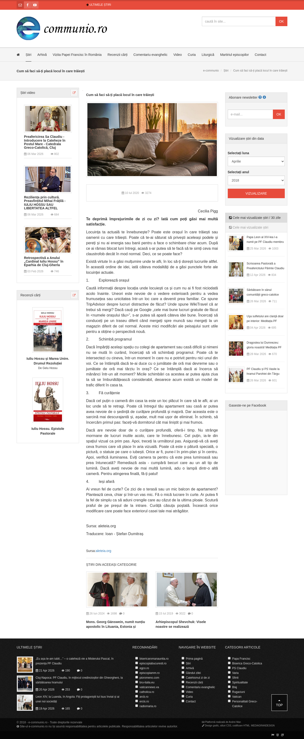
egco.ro (144, 668)
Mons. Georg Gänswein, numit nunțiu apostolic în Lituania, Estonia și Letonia (115, 626)
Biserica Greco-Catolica (247, 663)
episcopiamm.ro (150, 673)
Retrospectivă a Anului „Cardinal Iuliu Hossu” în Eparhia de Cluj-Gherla (43, 261)
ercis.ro (144, 701)
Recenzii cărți (118, 55)
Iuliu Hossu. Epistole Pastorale (47, 431)
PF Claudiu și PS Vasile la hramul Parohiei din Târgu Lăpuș (263, 373)
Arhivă (42, 55)
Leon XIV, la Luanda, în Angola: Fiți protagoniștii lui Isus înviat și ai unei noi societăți (77, 699)
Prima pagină (194, 658)
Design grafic (212, 725)
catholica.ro (147, 692)
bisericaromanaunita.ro (154, 658)
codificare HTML (241, 725)
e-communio (211, 70)
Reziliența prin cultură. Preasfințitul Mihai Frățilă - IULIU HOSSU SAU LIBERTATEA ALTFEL (45, 203)
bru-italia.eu (147, 682)
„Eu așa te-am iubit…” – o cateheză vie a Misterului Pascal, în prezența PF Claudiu (75, 661)
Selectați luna (238, 153)
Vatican (237, 696)
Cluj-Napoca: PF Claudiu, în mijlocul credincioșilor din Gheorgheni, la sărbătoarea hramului (79, 680)
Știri (28, 55)
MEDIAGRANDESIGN (263, 725)
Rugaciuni (238, 692)
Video (177, 55)
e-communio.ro (38, 722)
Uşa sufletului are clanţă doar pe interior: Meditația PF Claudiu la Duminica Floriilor (265, 321)
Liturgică (208, 55)
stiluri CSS (225, 725)
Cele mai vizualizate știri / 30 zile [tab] (255, 218)
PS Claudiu (239, 668)
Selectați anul (238, 172)
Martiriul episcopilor (234, 55)
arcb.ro (144, 696)
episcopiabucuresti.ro (153, 663)
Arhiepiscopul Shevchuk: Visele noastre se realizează (181, 624)
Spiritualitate (240, 682)
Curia (192, 55)
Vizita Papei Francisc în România (77, 55)
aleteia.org (103, 551)
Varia (235, 673)
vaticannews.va (149, 687)
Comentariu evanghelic (150, 55)
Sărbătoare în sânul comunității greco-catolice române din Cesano (263, 294)
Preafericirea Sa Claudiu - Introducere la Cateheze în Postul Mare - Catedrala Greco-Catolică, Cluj (44, 142)
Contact (260, 55)
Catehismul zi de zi (198, 677)
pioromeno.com (149, 677)
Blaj (234, 687)
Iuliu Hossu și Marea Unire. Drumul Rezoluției (48, 361)
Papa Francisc (241, 658)
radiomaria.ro (148, 706)
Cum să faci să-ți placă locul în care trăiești (120, 95)
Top (279, 703)
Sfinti (235, 677)
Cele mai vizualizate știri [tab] (248, 227)
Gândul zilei (193, 673)
